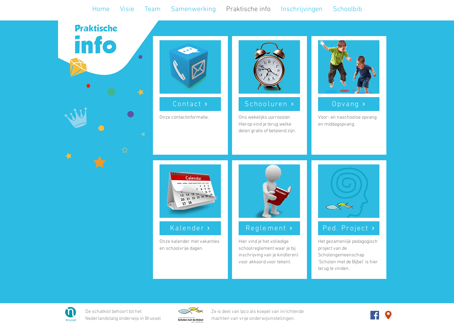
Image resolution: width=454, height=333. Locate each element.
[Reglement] (269, 228)
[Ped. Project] (348, 228)
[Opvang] (348, 104)
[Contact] (190, 104)
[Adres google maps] (388, 315)
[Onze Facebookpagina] (374, 315)
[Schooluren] (269, 104)
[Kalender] (190, 228)
